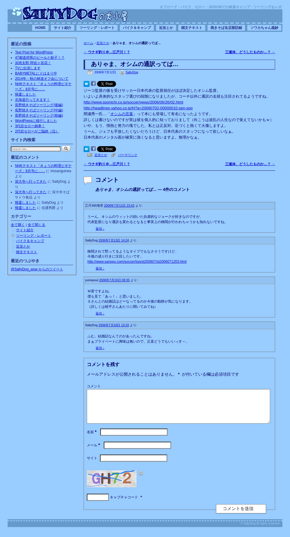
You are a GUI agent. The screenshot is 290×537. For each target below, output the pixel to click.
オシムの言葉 (121, 114)
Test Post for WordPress (34, 52)
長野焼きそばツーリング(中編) (39, 110)
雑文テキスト (191, 28)
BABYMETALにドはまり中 (36, 73)
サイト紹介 (62, 28)
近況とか (166, 28)
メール (94, 452)
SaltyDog (132, 72)
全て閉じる (36, 225)
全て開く (18, 225)
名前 (92, 439)
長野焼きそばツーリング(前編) (39, 115)
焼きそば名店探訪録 (226, 28)
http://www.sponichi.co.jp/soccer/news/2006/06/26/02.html (133, 102)
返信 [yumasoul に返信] (100, 313)
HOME (40, 28)
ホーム (88, 43)
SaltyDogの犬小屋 (69, 13)
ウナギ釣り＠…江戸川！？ (107, 52)
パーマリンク (127, 155)
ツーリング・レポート (97, 28)
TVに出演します (27, 68)
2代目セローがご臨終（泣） (37, 131)
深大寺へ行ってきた (30, 181)
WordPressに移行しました (36, 121)
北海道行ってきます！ (32, 100)
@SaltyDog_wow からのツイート (37, 269)
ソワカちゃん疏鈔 (264, 28)
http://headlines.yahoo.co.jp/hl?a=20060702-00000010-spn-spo (138, 108)
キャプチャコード (124, 504)
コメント (94, 386)
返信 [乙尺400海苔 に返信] (100, 228)
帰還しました (25, 94)
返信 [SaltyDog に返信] (100, 268)
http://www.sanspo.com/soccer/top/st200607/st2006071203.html (137, 262)
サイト (92, 465)
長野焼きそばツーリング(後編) (39, 105)
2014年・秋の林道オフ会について (41, 79)
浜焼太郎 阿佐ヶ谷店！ (33, 63)
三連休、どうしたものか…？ (250, 52)
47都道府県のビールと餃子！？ (39, 58)
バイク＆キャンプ (137, 28)
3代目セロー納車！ (30, 126)
